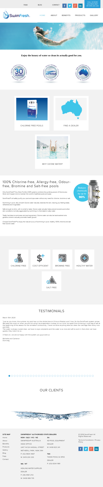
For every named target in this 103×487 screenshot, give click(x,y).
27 (79, 376)
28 (82, 376)
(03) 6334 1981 (54, 464)
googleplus (75, 6)
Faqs (26, 5)
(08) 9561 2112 (28, 475)
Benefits (6, 444)
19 (58, 376)
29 (85, 376)
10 (33, 376)
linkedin (80, 6)
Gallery (5, 450)
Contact (55, 5)
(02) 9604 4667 (28, 454)
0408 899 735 (28, 478)
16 (50, 376)
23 (68, 376)
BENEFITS (66, 15)
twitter (70, 6)
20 (60, 376)
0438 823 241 (54, 447)
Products (6, 447)
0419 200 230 (28, 457)
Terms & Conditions (86, 440)
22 (66, 376)
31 (90, 376)
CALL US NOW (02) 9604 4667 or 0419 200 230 (92, 4)
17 (52, 376)
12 (39, 376)
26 (76, 376)
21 (63, 376)
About (5, 441)
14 (44, 376)
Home (5, 438)
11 (36, 376)
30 (87, 376)
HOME (42, 15)
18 (55, 376)
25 (74, 376)
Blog (40, 5)
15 (47, 376)
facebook (64, 6)
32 (93, 376)
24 (71, 376)
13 (41, 376)
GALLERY (94, 15)
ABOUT (54, 15)
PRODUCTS (80, 15)
